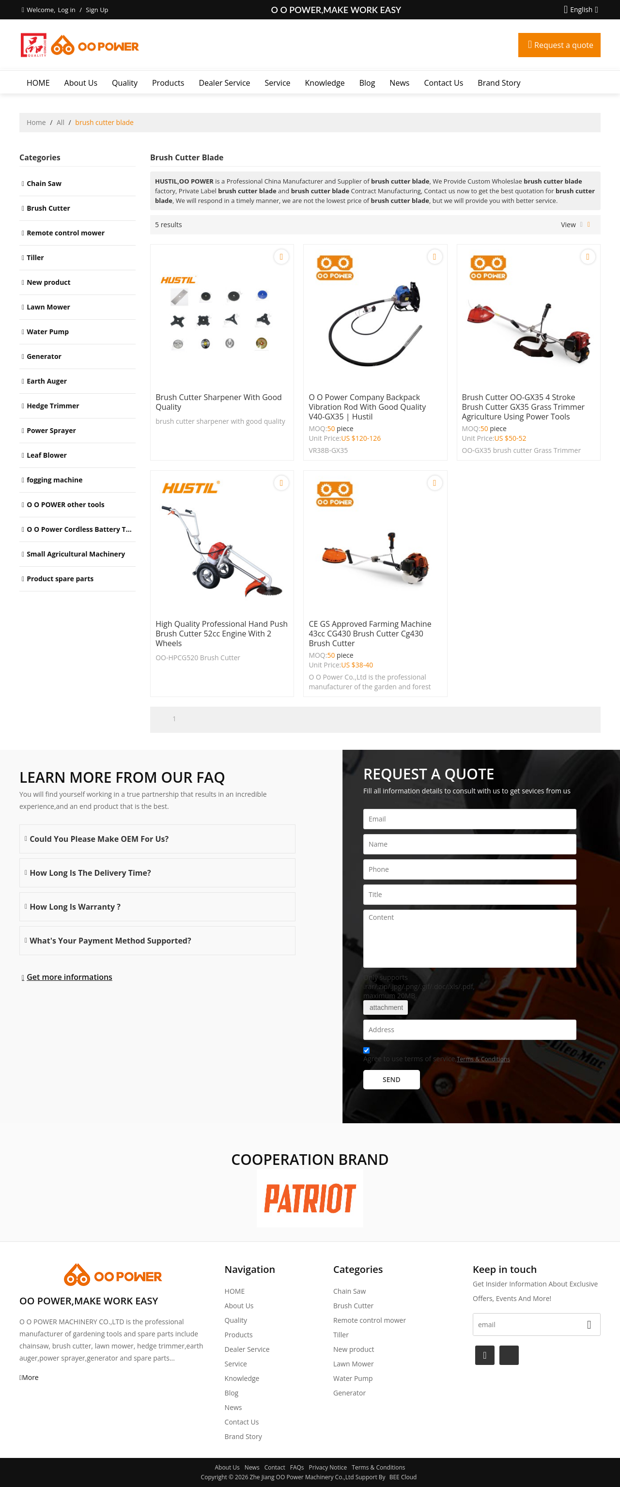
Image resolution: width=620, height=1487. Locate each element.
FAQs (297, 1467)
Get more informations (69, 977)
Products (168, 82)
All (60, 122)
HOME (38, 82)
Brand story (499, 82)
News (399, 82)
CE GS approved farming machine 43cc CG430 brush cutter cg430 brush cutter (370, 633)
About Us (81, 82)
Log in (66, 9)
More (30, 1377)
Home (36, 122)
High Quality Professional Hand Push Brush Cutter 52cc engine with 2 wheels (221, 633)
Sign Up (97, 9)
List (581, 225)
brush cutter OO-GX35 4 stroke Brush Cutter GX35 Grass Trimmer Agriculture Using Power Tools (523, 406)
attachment (385, 1007)
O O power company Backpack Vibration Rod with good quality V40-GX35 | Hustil (367, 406)
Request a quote (563, 45)
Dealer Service (224, 82)
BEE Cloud (403, 1477)
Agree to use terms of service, (436, 1056)
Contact (274, 1467)
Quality (125, 82)
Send (392, 1079)
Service (278, 82)
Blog (367, 82)
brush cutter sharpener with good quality (218, 402)
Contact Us (443, 82)
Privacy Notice (328, 1467)
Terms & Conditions (483, 1059)
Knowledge (325, 82)
